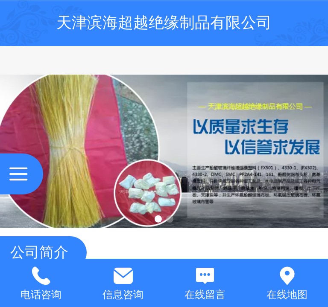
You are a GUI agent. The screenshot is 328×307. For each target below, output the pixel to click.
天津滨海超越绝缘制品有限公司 (164, 22)
